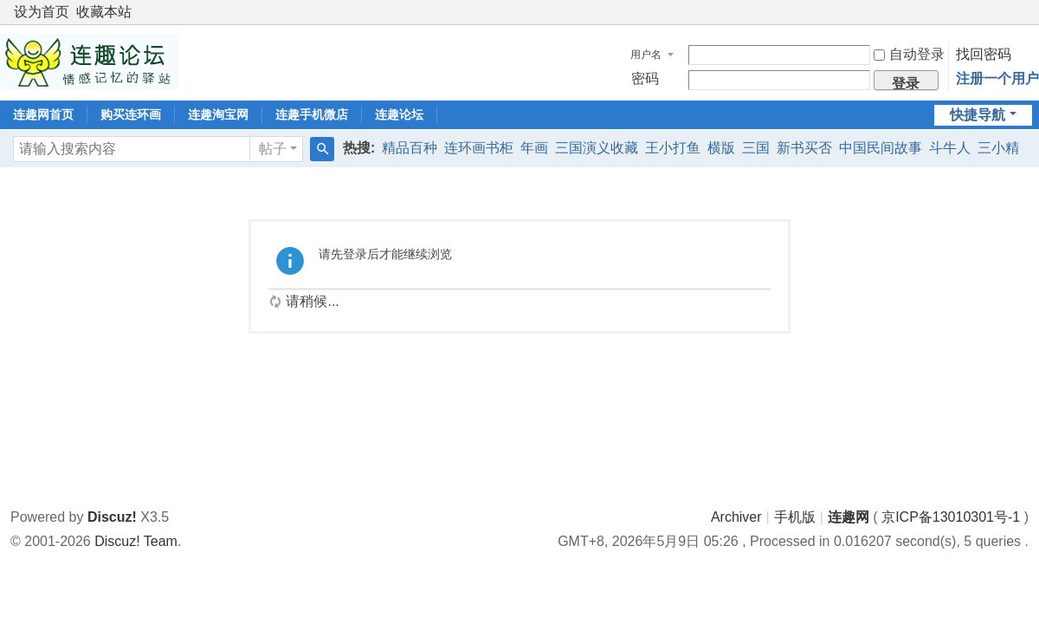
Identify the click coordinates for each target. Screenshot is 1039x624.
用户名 (645, 55)
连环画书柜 (478, 147)
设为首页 (41, 11)
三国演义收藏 (596, 147)
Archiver (736, 517)
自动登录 (909, 54)
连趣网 (848, 517)
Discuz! (112, 517)
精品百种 (409, 147)
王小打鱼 (672, 147)
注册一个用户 (997, 78)
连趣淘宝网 (218, 114)
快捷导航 (977, 114)
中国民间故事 (880, 147)
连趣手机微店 (311, 114)
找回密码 (983, 54)
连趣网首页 (43, 114)
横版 (721, 147)
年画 (534, 147)
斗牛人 (950, 147)
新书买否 (804, 147)
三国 (756, 147)
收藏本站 (104, 11)
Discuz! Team (135, 541)
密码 (645, 78)
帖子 (273, 148)
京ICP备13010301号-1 (950, 517)
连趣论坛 (399, 114)
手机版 (795, 517)
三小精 (998, 147)
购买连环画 (130, 114)
